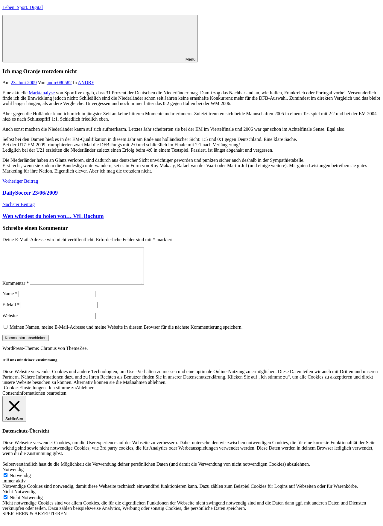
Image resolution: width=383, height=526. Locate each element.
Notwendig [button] (13, 476)
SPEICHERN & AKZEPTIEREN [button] (34, 520)
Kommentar (15, 290)
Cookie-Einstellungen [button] (25, 394)
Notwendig (20, 482)
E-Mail (10, 311)
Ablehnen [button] (85, 394)
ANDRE (86, 82)
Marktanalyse (42, 92)
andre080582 (59, 82)
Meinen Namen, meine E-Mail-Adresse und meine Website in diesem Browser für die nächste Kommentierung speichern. (126, 334)
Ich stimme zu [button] (62, 394)
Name (9, 300)
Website (10, 322)
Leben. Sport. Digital (22, 7)
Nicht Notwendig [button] (19, 498)
